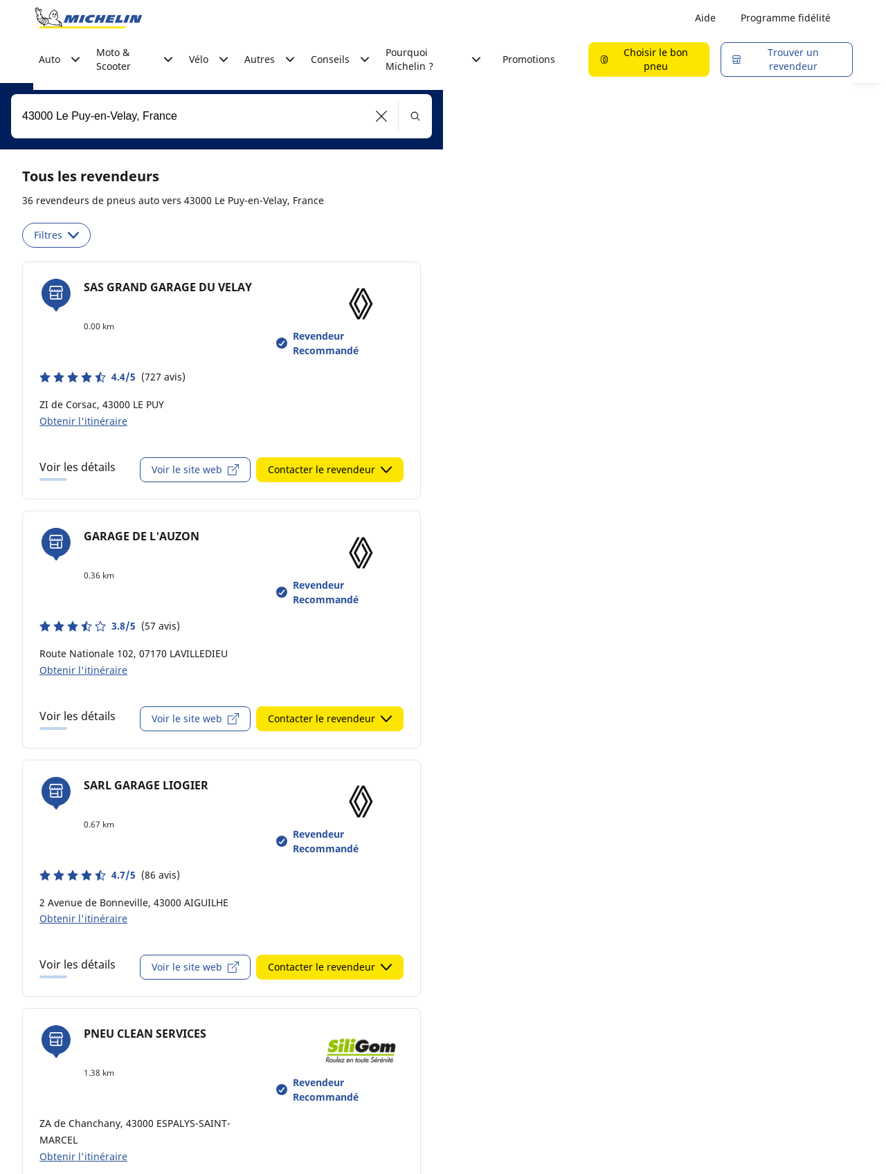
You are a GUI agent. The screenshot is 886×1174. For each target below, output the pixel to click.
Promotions (529, 59)
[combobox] (221, 116)
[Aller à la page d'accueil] (88, 18)
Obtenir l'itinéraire (83, 421)
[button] (382, 116)
